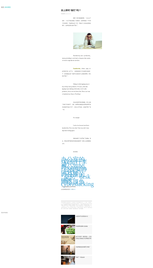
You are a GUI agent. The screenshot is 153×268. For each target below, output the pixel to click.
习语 (71, 189)
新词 (74, 189)
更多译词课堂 (4, 212)
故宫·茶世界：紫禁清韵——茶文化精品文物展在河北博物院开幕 (84, 237)
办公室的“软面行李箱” (74, 161)
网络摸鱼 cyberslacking (77, 183)
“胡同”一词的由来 (80, 257)
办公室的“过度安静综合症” (74, 169)
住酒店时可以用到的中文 (82, 216)
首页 (2, 7)
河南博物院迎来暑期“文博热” (83, 247)
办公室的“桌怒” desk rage (76, 176)
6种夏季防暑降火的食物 (82, 226)
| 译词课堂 (7, 7)
